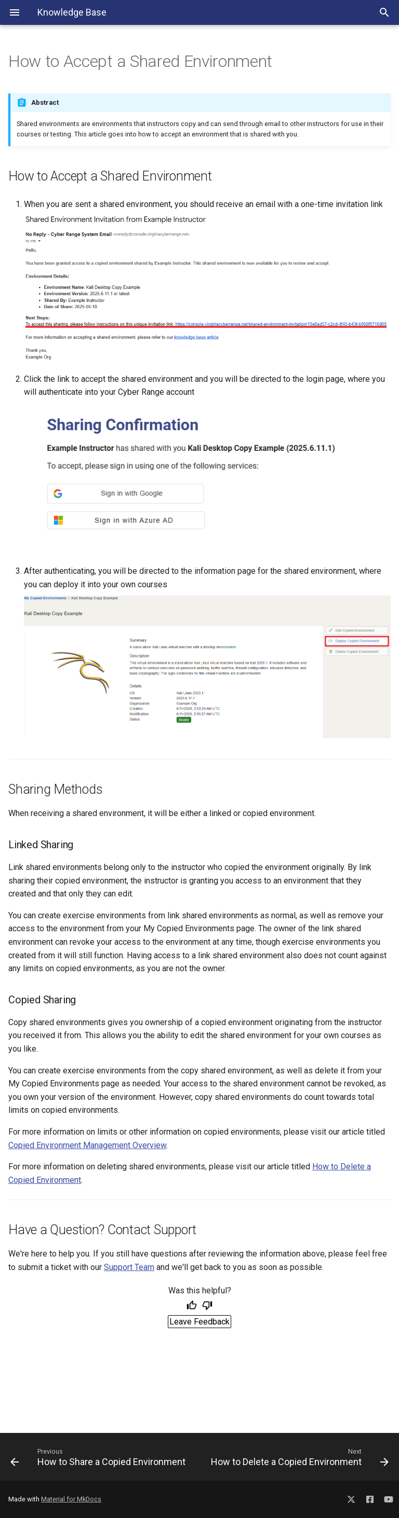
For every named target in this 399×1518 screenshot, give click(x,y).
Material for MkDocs (71, 1499)
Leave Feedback (199, 1322)
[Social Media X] (351, 1497)
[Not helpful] (207, 1306)
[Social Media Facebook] (370, 1497)
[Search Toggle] (384, 12)
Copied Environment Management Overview (87, 1145)
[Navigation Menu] (14, 12)
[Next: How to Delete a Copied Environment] (298, 1457)
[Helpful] (192, 1306)
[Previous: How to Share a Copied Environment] (101, 1457)
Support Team (129, 1267)
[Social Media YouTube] (388, 1497)
